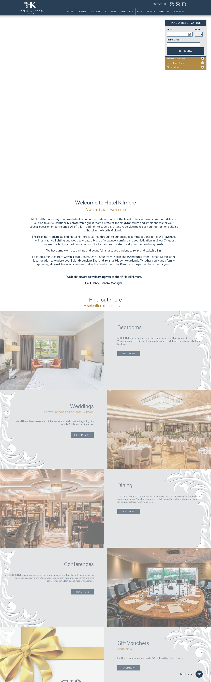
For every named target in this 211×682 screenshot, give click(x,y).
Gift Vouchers (185, 67)
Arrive (169, 29)
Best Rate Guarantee (185, 58)
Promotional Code (185, 62)
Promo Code (173, 39)
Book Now (185, 51)
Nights (195, 29)
